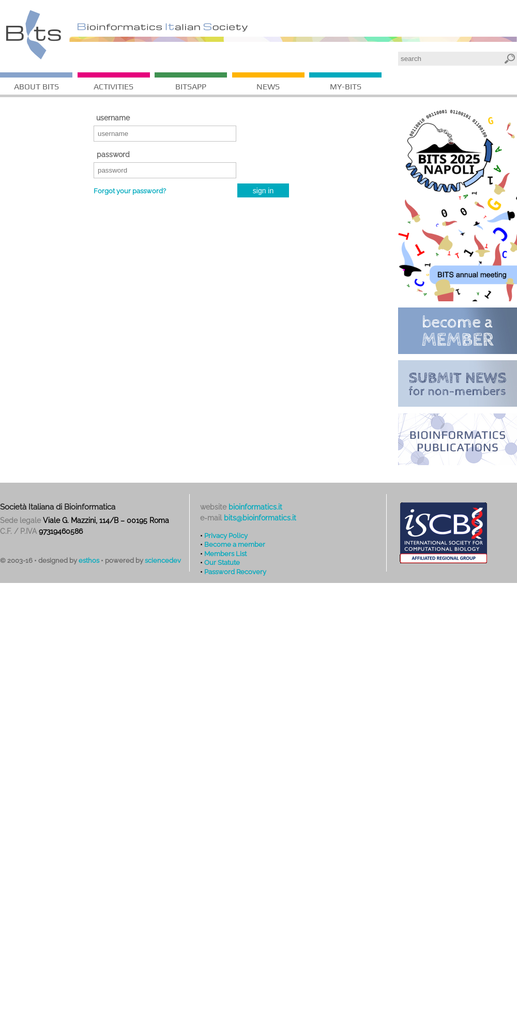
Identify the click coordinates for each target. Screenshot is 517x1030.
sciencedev (163, 560)
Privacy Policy (226, 535)
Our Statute (222, 562)
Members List (225, 553)
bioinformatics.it (255, 507)
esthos (89, 560)
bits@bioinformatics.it (260, 518)
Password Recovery (235, 571)
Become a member (234, 544)
